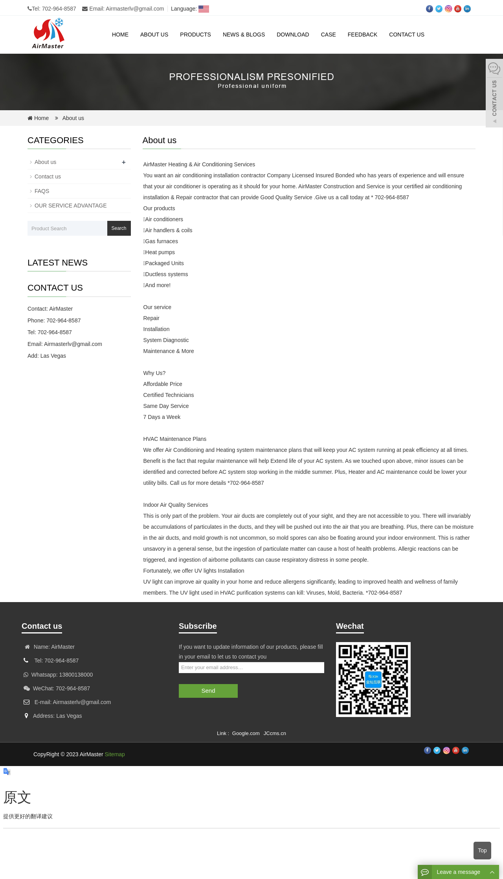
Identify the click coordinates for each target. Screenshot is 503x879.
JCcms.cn (275, 733)
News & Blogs (244, 34)
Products (195, 34)
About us (154, 34)
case (328, 34)
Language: (188, 8)
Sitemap (115, 754)
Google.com (246, 733)
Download (293, 34)
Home (120, 34)
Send (208, 690)
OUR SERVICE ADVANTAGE (71, 205)
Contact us (406, 34)
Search (118, 228)
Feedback (362, 34)
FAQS (42, 191)
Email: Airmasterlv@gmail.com (123, 8)
